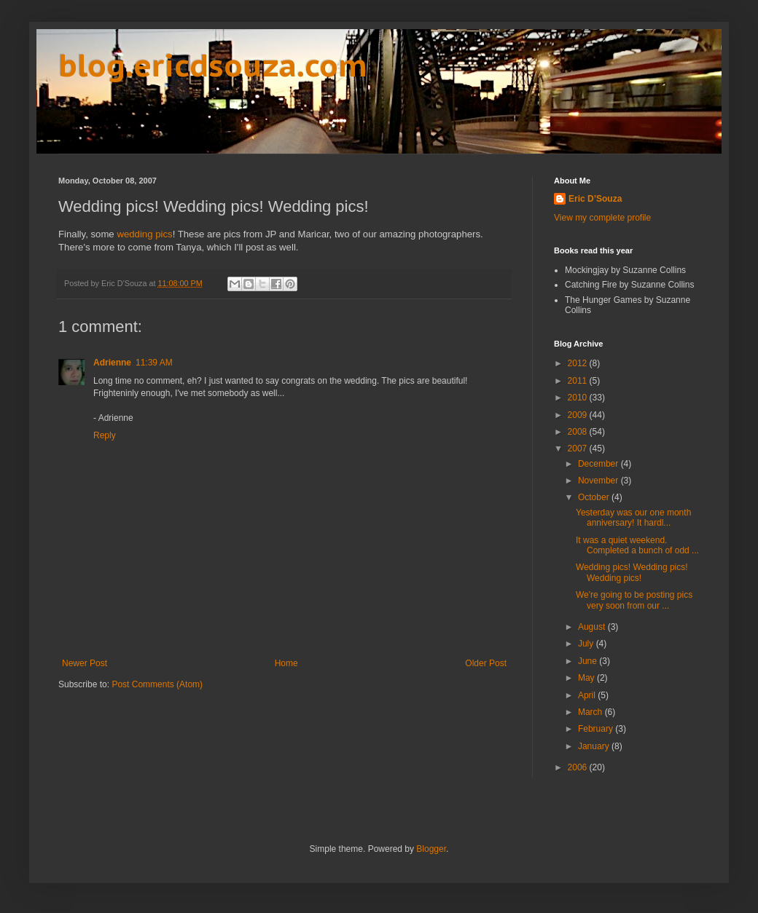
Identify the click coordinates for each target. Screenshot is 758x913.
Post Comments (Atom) (157, 684)
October (595, 497)
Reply (104, 435)
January (595, 746)
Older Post (486, 663)
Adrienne (112, 362)
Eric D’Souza (595, 199)
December (599, 464)
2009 (579, 415)
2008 (579, 432)
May (587, 678)
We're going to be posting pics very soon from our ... (634, 600)
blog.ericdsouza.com (212, 65)
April (588, 695)
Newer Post (84, 663)
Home (286, 663)
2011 (579, 381)
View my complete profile (602, 218)
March (591, 712)
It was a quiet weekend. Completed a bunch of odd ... (637, 545)
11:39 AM (154, 362)
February (596, 729)
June (588, 661)
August (593, 627)
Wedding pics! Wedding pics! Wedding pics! (632, 572)
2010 (579, 397)
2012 (579, 363)
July (587, 644)
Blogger (431, 849)
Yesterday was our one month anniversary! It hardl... (633, 517)
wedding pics (144, 234)
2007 (579, 448)
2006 (579, 767)
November (599, 480)
